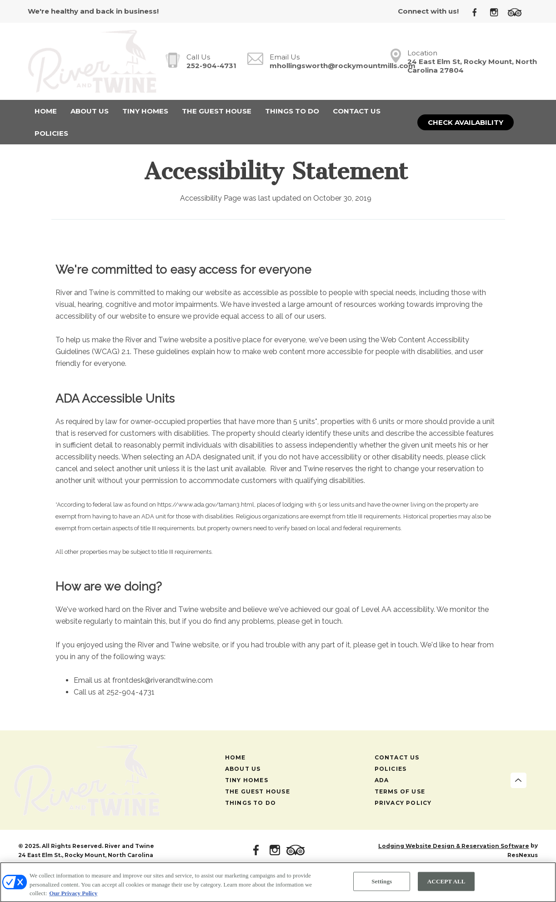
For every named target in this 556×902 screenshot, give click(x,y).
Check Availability (465, 122)
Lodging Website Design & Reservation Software (453, 846)
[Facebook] (478, 11)
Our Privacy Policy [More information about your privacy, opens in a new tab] (73, 895)
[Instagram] (497, 11)
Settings (381, 883)
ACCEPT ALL (446, 883)
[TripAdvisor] (518, 11)
